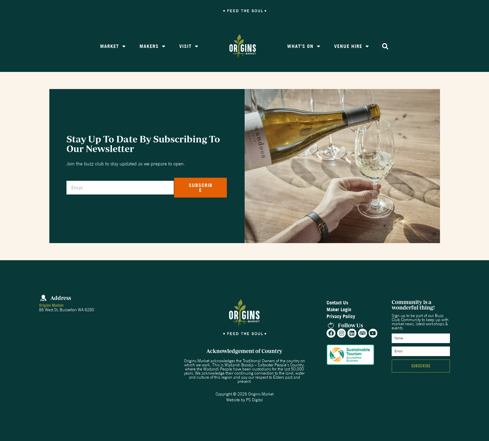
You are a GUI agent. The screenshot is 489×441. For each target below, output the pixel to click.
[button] (385, 46)
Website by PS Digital (244, 399)
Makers (152, 46)
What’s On (303, 46)
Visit (188, 46)
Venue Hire (351, 46)
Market (113, 46)
